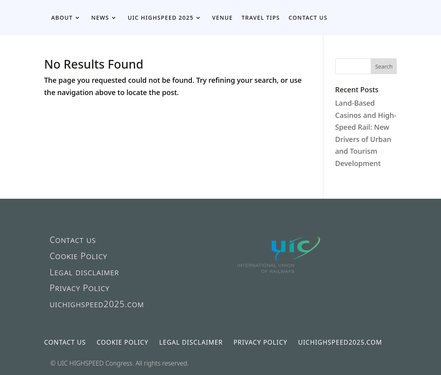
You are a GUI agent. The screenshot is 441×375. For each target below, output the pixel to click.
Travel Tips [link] (261, 17)
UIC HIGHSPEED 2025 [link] (160, 17)
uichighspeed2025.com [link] (97, 304)
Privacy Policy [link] (80, 287)
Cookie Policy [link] (78, 255)
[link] (279, 286)
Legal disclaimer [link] (84, 272)
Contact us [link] (308, 17)
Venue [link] (222, 17)
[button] (384, 66)
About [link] (62, 17)
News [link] (100, 17)
